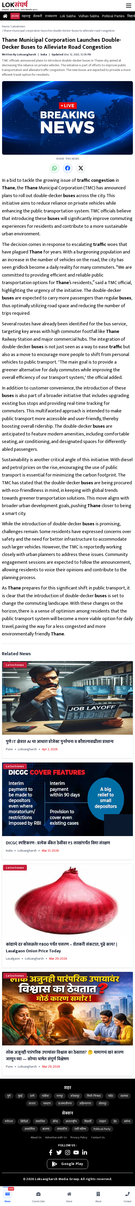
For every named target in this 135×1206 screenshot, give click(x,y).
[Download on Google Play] (67, 1164)
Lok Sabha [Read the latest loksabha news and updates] (68, 16)
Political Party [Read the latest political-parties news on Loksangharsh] (102, 1129)
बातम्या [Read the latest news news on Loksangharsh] (46, 1129)
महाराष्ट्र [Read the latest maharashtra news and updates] (26, 16)
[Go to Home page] (5, 15)
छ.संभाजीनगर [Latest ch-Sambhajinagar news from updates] (65, 1103)
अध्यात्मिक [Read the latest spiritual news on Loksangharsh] (30, 1129)
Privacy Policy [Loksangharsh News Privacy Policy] (78, 1137)
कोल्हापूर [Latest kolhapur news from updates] (74, 1096)
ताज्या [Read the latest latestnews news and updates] (15, 16)
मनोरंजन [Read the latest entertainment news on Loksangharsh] (9, 1121)
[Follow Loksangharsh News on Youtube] (76, 1152)
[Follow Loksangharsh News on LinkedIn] (84, 1152)
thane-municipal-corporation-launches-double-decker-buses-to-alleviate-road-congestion (59, 31)
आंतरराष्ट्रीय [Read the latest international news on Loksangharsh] (71, 1121)
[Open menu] (128, 5)
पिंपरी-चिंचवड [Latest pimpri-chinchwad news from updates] (94, 1096)
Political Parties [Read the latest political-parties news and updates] (113, 16)
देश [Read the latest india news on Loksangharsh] (115, 1121)
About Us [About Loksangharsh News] (36, 1137)
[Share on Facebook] (67, 168)
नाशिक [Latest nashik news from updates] (45, 1096)
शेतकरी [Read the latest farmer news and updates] (37, 16)
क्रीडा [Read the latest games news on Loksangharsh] (55, 1121)
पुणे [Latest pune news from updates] (9, 1096)
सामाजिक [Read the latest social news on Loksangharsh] (40, 1121)
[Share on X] (81, 168)
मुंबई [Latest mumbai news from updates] (20, 1096)
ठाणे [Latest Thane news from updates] (32, 1096)
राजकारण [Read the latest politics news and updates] (51, 16)
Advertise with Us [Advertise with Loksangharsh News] (56, 1137)
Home (5, 26)
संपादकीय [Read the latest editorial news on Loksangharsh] (62, 1129)
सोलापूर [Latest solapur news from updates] (102, 1103)
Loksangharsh (27, 749)
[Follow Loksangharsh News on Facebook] (50, 1152)
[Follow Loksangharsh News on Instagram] (67, 1152)
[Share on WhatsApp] (54, 168)
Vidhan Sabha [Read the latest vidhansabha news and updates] (88, 16)
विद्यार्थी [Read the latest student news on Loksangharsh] (87, 1121)
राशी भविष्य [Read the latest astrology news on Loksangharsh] (80, 1129)
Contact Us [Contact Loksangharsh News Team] (98, 1137)
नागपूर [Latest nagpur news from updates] (60, 1096)
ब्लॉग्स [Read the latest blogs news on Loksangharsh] (127, 1121)
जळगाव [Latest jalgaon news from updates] (124, 1096)
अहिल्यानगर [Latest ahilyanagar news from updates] (85, 1103)
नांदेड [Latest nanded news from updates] (110, 1096)
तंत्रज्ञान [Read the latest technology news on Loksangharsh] (102, 1121)
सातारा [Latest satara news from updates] (32, 1103)
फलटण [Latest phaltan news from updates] (47, 1103)
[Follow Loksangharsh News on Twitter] (59, 1152)
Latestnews (18, 26)
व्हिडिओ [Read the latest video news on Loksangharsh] (24, 1121)
